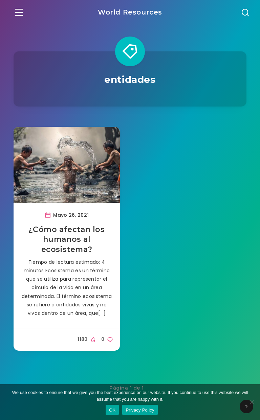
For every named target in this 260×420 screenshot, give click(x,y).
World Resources (130, 12)
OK (112, 410)
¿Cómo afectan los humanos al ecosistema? (66, 239)
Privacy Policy (140, 410)
